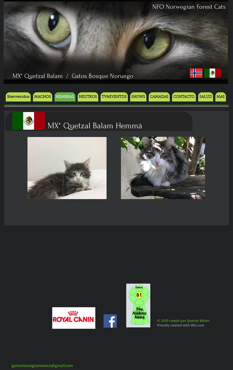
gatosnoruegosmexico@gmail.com (42, 365)
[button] (138, 96)
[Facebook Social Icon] (110, 321)
